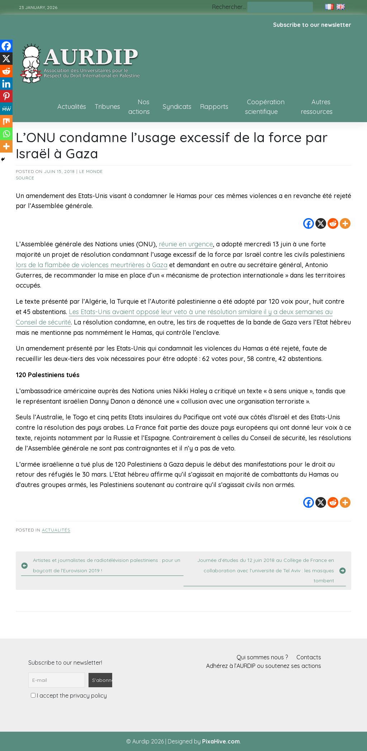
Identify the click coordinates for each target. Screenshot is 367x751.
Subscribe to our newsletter (312, 24)
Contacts (308, 657)
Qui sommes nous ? (262, 657)
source (25, 177)
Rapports (214, 106)
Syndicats (177, 106)
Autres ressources (317, 107)
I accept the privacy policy (69, 695)
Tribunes (107, 106)
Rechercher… (229, 6)
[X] (320, 223)
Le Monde (91, 171)
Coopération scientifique (265, 107)
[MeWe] (6, 108)
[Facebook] (308, 223)
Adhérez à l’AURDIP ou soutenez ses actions (263, 665)
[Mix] (6, 121)
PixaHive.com (221, 741)
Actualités (71, 106)
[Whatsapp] (6, 133)
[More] (345, 223)
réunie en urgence (186, 244)
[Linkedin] (6, 83)
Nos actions (139, 107)
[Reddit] (333, 223)
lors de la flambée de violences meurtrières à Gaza (91, 265)
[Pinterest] (6, 96)
